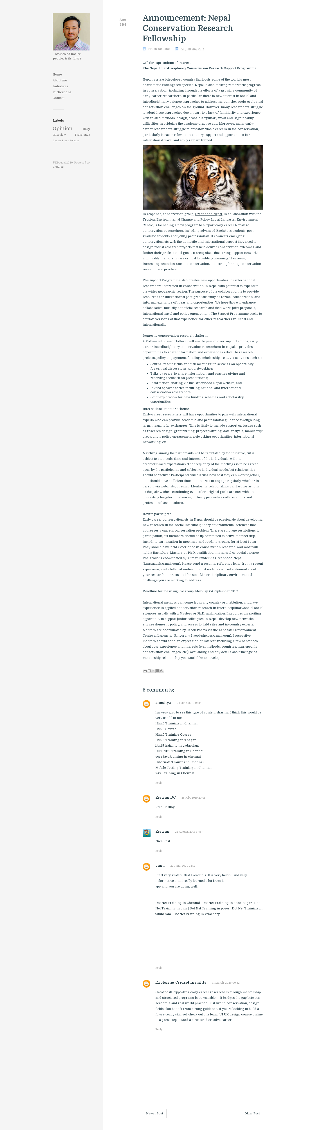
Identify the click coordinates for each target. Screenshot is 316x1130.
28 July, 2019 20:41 (193, 797)
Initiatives (60, 86)
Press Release (70, 140)
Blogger (58, 166)
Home (57, 74)
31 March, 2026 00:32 (226, 982)
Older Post (252, 1113)
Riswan (162, 832)
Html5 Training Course (173, 734)
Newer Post (154, 1113)
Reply (158, 782)
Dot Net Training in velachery (196, 914)
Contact (58, 98)
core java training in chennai (178, 756)
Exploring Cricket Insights (180, 982)
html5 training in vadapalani (177, 745)
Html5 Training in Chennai (176, 723)
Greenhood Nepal (208, 214)
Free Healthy (165, 807)
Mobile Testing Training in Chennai (183, 767)
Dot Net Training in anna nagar (227, 903)
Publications (62, 92)
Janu (160, 866)
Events (57, 140)
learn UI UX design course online (236, 1014)
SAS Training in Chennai (174, 773)
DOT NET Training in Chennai (179, 751)
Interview (59, 134)
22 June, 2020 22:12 (182, 865)
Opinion (62, 128)
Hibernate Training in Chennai (179, 762)
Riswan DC (165, 797)
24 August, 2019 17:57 (189, 831)
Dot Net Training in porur (210, 908)
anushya (163, 703)
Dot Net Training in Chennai (178, 903)
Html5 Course (165, 729)
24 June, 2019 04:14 (189, 702)
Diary (85, 129)
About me (60, 80)
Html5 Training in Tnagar (175, 740)
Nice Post (162, 841)
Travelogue (82, 134)
